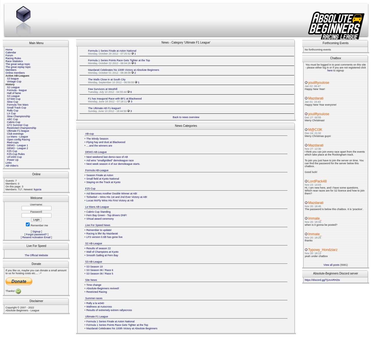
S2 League (13, 87)
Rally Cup (12, 110)
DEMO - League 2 (17, 148)
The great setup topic (18, 64)
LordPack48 (317, 181)
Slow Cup (12, 101)
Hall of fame (14, 93)
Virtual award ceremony (100, 218)
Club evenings (15, 133)
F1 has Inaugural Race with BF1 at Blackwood (115, 98)
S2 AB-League (93, 243)
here (329, 70)
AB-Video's (12, 165)
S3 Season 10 (94, 266)
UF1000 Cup (14, 157)
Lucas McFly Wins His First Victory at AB (109, 200)
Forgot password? (36, 234)
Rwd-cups (13, 142)
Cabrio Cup (13, 122)
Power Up (13, 159)
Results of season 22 (98, 248)
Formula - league (17, 90)
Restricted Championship (21, 127)
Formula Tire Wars (17, 104)
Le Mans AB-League (97, 206)
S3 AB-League (93, 261)
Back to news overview (186, 117)
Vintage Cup (14, 81)
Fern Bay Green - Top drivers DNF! (106, 215)
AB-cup (89, 133)
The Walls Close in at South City (107, 79)
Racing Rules (13, 58)
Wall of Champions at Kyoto (102, 251)
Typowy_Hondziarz (322, 250)
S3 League (13, 96)
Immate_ (315, 218)
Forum (9, 55)
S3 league (13, 78)
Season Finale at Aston (99, 175)
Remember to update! (99, 230)
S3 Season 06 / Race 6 (99, 270)
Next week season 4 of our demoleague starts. (113, 163)
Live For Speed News (97, 225)
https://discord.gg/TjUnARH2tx (322, 280)
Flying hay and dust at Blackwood (105, 142)
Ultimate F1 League (96, 316)
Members (11, 69)
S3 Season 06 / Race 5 (99, 273)
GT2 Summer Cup (17, 125)
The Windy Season (97, 138)
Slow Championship (18, 116)
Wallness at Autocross (99, 306)
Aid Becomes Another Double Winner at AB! (111, 193)
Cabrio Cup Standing (98, 211)
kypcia (38, 189)
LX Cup (11, 113)
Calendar (11, 52)
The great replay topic (18, 67)
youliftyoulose (318, 83)
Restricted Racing (96, 291)
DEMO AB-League (96, 152)
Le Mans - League (17, 136)
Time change (93, 284)
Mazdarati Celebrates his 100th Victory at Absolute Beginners (123, 69)
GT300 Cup (14, 98)
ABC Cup (12, 119)
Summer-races (93, 298)
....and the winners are (99, 145)
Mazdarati (315, 98)
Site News (91, 280)
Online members (15, 72)
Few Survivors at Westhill (102, 89)
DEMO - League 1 (17, 145)
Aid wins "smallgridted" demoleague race (110, 160)
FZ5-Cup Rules (16, 154)
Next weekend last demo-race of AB (107, 157)
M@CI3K (315, 130)
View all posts (331, 264)
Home (9, 49)
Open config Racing (18, 139)
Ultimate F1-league (18, 130)
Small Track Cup (16, 107)
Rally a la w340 (95, 303)
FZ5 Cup (12, 151)
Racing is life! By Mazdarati (102, 233)
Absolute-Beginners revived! (102, 288)
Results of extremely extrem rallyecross (109, 310)
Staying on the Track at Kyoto (103, 182)
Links (9, 162)
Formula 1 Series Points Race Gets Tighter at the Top (119, 60)
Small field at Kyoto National (102, 178)
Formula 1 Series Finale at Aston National (112, 50)
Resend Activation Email (36, 237)
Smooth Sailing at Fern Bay (102, 255)
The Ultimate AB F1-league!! (104, 108)
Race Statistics (14, 61)
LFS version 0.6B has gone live (104, 237)
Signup (36, 231)
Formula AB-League (96, 170)
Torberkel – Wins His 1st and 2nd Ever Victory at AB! (116, 197)
